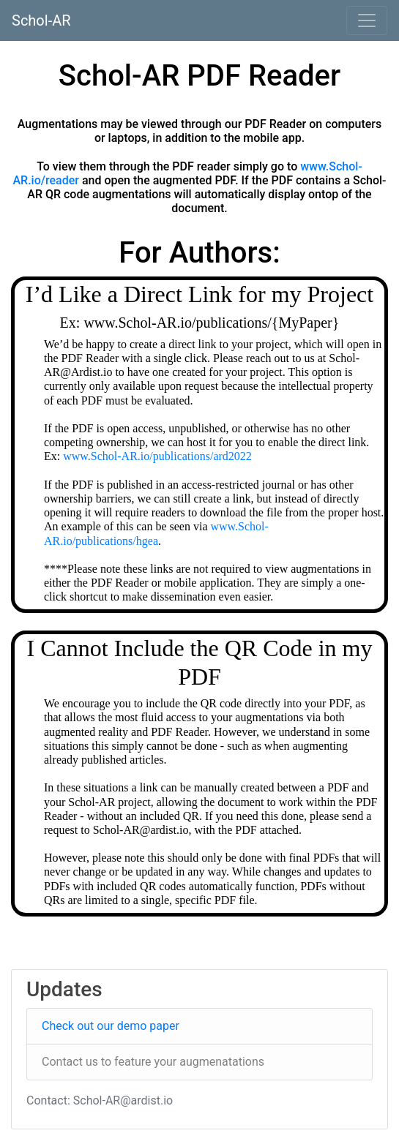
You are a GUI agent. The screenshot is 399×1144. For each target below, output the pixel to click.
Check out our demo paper (110, 1026)
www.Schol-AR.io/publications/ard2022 (157, 456)
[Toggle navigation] (366, 20)
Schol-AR (41, 20)
